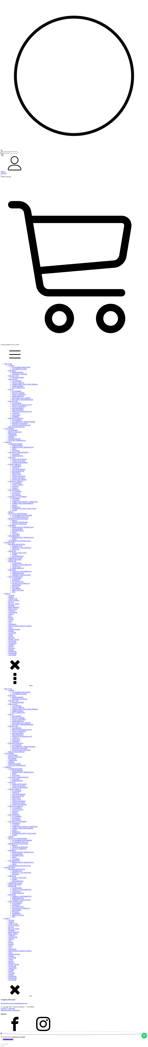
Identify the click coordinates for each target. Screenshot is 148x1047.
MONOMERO (16, 585)
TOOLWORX (12, 653)
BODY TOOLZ (13, 609)
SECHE (10, 646)
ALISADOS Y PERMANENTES (18, 452)
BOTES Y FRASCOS (15, 432)
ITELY (10, 628)
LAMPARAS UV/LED (15, 558)
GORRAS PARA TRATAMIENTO (22, 503)
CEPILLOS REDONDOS (20, 462)
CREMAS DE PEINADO (20, 522)
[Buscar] (2, 155)
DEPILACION (12, 379)
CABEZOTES (12, 435)
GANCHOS (15, 500)
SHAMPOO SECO (18, 530)
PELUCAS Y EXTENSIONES (17, 513)
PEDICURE (12, 570)
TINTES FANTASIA (18, 478)
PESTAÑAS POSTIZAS (15, 418)
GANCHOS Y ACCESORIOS (17, 496)
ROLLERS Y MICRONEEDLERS (22, 399)
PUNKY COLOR (13, 639)
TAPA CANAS (16, 474)
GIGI (10, 622)
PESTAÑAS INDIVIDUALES (21, 425)
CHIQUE (11, 614)
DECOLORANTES (18, 471)
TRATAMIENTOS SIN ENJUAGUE (19, 541)
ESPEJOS (11, 437)
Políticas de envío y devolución (10, 1010)
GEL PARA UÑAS (18, 582)
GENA (10, 621)
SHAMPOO (12, 525)
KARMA (11, 631)
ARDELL (11, 597)
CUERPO (11, 365)
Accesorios (10, 1003)
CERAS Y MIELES (18, 382)
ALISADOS (16, 454)
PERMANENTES (17, 456)
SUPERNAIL (12, 651)
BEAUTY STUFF (13, 604)
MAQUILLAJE (13, 401)
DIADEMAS (16, 498)
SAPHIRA (11, 645)
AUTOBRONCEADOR (19, 369)
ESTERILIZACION (14, 439)
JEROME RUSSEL (14, 629)
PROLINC (11, 638)
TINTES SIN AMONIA (19, 479)
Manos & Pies (23, 1003)
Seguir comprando (8, 1039)
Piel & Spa (4, 1003)
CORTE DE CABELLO (15, 481)
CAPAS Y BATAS (17, 485)
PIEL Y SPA (8, 364)
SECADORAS (16, 495)
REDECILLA (16, 507)
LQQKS (10, 636)
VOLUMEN (16, 450)
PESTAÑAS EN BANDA (20, 423)
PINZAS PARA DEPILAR (16, 427)
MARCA (7, 593)
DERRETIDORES (17, 372)
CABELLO (8, 442)
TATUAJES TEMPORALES (17, 440)
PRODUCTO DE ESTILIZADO (18, 519)
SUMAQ (11, 650)
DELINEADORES (18, 408)
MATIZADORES (17, 445)
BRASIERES (12, 433)
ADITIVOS (15, 468)
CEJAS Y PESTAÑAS (19, 394)
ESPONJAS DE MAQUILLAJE (22, 411)
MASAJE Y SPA (13, 376)
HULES (14, 505)
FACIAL (11, 389)
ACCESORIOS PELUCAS (20, 517)
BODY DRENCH (13, 607)
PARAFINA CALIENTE (19, 374)
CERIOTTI (11, 610)
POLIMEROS (16, 588)
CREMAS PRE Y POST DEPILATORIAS (25, 384)
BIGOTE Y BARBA (18, 393)
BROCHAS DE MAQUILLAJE (22, 405)
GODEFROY (12, 624)
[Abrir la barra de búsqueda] (1, 151)
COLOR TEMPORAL (19, 469)
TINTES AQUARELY (19, 476)
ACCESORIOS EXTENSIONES (22, 515)
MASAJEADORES (18, 377)
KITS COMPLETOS (18, 388)
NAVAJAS (15, 486)
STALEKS (11, 648)
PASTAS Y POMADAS (19, 524)
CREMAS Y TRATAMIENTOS (21, 565)
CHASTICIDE (12, 612)
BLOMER (11, 605)
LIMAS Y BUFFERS (14, 559)
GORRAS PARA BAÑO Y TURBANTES (25, 502)
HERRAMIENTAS (18, 396)
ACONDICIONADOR (15, 444)
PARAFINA (12, 371)
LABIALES (15, 413)
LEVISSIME (12, 633)
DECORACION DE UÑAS (16, 544)
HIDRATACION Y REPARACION (23, 447)
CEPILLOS (11, 457)
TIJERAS (15, 488)
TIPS (13, 592)
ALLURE (11, 595)
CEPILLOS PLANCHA (19, 459)
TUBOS (14, 510)
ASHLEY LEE (12, 599)
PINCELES (15, 549)
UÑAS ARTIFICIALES (15, 576)
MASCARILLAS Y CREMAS (21, 398)
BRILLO (15, 520)
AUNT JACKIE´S (13, 600)
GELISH (11, 619)
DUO (10, 616)
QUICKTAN (12, 641)
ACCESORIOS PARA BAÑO (21, 367)
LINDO (10, 634)
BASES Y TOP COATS (19, 553)
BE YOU (11, 602)
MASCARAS (16, 415)
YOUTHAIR (12, 655)
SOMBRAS (15, 416)
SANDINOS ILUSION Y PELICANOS (24, 508)
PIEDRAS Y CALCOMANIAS (21, 548)
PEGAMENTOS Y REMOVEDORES (23, 422)
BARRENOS (16, 580)
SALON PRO (12, 643)
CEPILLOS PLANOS (18, 461)
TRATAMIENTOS (14, 536)
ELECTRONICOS (14, 490)
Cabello (16, 1003)
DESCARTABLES (18, 410)
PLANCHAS (16, 493)
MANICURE (12, 561)
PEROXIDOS (16, 473)
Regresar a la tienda (19, 1037)
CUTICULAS (16, 566)
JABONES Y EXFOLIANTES (21, 575)
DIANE (10, 617)
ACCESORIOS (17, 381)
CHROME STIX (17, 546)
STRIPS (14, 554)
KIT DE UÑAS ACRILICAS (21, 583)
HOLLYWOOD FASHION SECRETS (20, 626)
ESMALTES (12, 551)
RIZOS (14, 449)
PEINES (10, 512)
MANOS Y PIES (10, 542)
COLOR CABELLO (14, 464)
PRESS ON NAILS (18, 590)
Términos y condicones (8, 1008)
